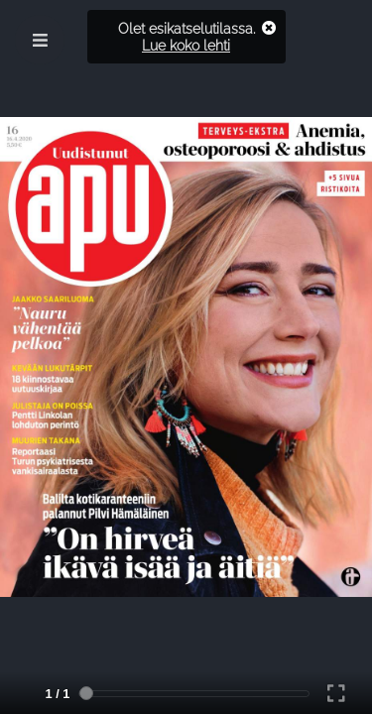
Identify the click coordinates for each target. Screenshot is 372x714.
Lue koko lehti (186, 45)
